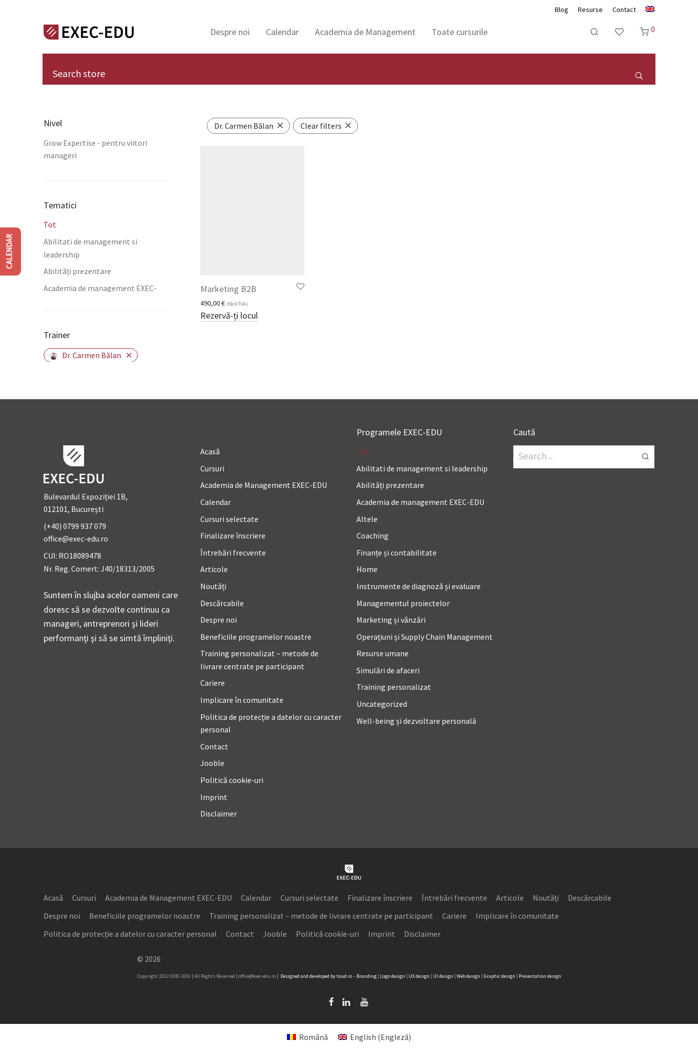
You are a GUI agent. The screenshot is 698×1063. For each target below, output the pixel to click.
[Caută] (594, 32)
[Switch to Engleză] (647, 9)
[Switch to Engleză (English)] (374, 1036)
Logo (385, 976)
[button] (638, 75)
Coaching (373, 535)
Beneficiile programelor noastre (255, 637)
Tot (50, 224)
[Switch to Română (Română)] (307, 1036)
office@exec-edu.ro (76, 539)
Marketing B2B (228, 289)
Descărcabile (222, 603)
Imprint (213, 797)
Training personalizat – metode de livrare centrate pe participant (321, 916)
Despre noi (230, 32)
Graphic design (499, 976)
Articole (214, 569)
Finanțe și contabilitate (397, 553)
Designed (289, 976)
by (332, 976)
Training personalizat (394, 687)
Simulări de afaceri (388, 670)
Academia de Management (365, 32)
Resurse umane (383, 653)
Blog (561, 9)
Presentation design (540, 976)
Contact (624, 9)
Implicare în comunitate (241, 700)
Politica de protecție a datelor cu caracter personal (130, 934)
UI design (443, 976)
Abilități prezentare (77, 271)
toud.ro (344, 976)
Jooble (212, 763)
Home (367, 569)
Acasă (210, 451)
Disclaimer (218, 814)
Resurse (590, 9)
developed (319, 976)
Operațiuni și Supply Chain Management (425, 637)
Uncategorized (382, 704)
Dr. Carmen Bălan (85, 355)
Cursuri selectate (229, 519)
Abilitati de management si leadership (422, 468)
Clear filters (320, 126)
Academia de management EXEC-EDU (420, 502)
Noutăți (213, 586)
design (398, 976)
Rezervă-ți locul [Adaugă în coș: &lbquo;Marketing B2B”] (229, 316)
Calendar (282, 32)
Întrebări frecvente (233, 553)
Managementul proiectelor (403, 603)
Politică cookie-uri (231, 780)
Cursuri (212, 468)
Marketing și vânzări (391, 620)
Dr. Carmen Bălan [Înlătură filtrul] (243, 126)
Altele (367, 519)
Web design (468, 976)
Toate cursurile (460, 32)
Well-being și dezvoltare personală (416, 721)
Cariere (212, 683)
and (304, 976)
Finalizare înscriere (232, 535)
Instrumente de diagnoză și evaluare (419, 586)
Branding (367, 976)
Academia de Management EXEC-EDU (263, 485)
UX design (419, 976)
